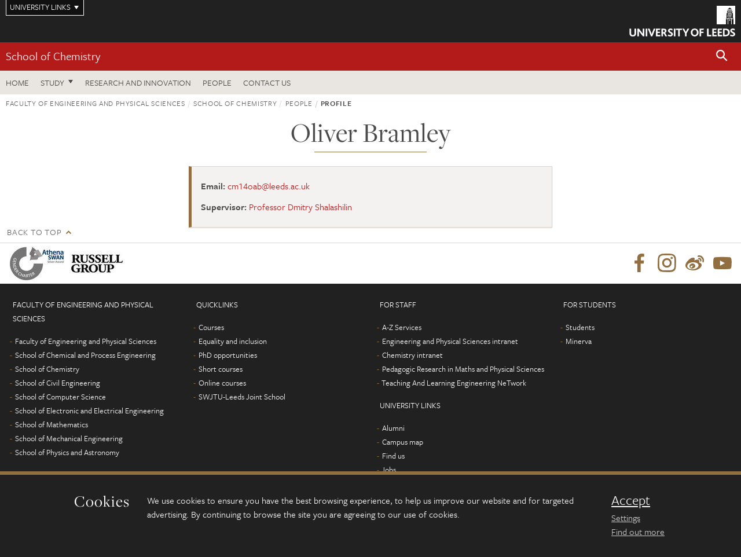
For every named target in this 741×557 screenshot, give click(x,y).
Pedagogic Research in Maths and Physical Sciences (463, 369)
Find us (393, 455)
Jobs (388, 469)
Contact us (267, 82)
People (217, 82)
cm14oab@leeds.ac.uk (269, 185)
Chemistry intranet (412, 355)
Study (52, 82)
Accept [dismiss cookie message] (630, 500)
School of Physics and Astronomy (67, 452)
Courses (211, 327)
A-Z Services (401, 327)
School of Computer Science (60, 396)
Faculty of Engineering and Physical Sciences (95, 103)
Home (17, 82)
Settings (625, 517)
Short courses (221, 369)
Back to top (34, 232)
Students (580, 327)
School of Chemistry (53, 56)
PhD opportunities (228, 355)
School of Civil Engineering (57, 383)
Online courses (222, 383)
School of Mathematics (51, 424)
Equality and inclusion (233, 341)
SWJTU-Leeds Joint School (242, 396)
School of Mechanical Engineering (69, 438)
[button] (722, 56)
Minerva (579, 341)
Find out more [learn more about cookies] (638, 531)
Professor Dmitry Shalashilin (300, 206)
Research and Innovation (138, 82)
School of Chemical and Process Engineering (85, 355)
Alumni (393, 428)
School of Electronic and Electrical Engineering (89, 410)
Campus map (402, 442)
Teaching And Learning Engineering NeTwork (453, 383)
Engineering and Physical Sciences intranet (450, 341)
